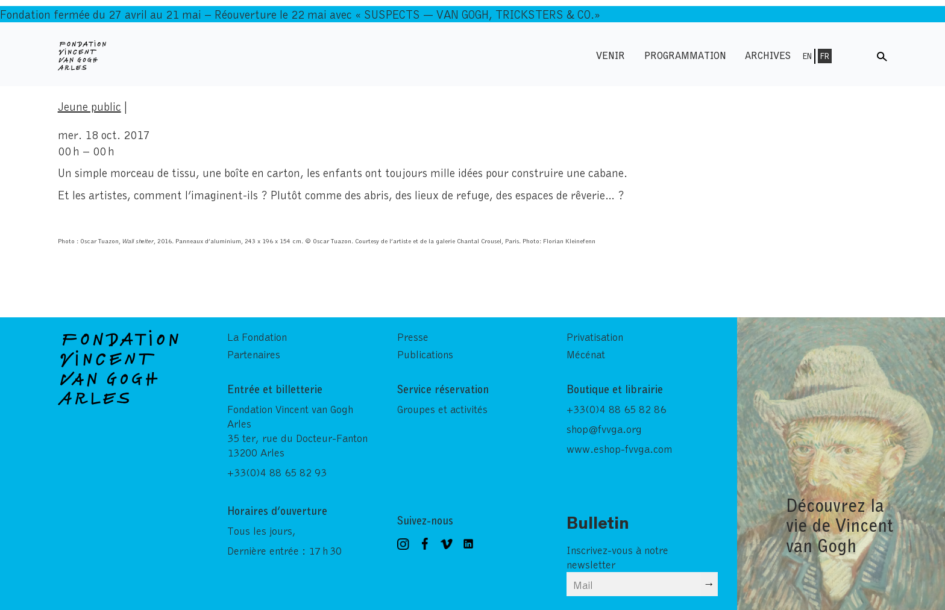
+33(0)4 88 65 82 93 (277, 472)
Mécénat (586, 354)
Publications (425, 354)
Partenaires (253, 354)
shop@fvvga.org (604, 428)
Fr (824, 56)
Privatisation (595, 336)
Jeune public (89, 106)
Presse (413, 336)
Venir (610, 55)
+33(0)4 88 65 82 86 (616, 408)
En (807, 56)
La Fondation (257, 336)
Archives (768, 55)
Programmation (685, 55)
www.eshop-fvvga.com (619, 448)
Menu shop (855, 55)
